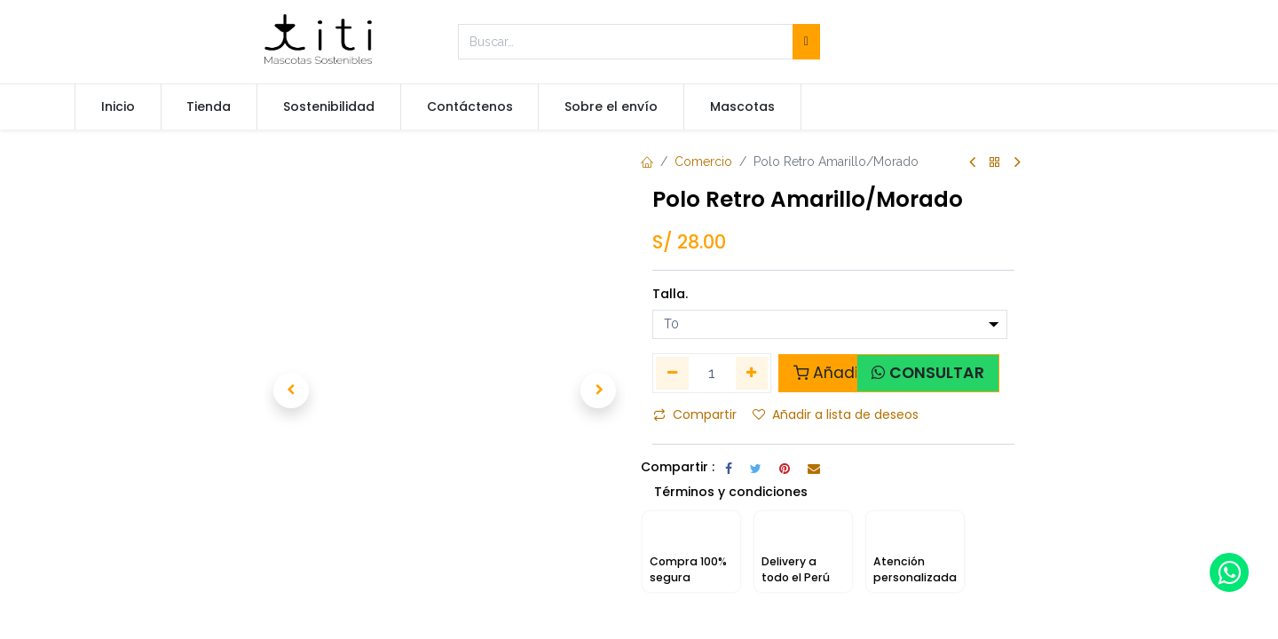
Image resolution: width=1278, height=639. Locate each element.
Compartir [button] (695, 414)
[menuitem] (118, 107)
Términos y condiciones (731, 517)
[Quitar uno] (672, 373)
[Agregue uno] (752, 373)
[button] (291, 390)
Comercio (703, 161)
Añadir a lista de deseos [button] (836, 414)
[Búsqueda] (806, 41)
